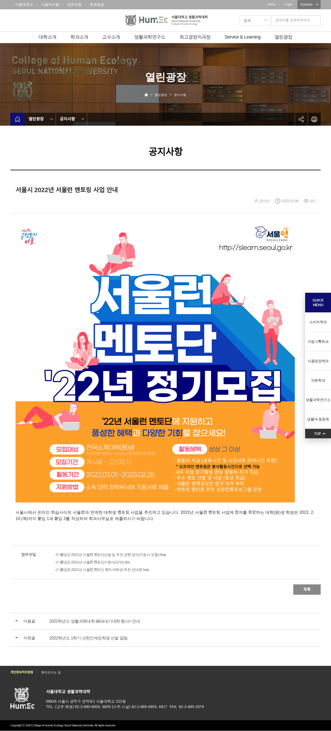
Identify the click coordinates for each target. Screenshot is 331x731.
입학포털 (74, 4)
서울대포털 (50, 4)
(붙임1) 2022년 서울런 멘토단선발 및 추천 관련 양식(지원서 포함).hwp (112, 555)
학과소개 (79, 37)
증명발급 (97, 4)
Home (271, 4)
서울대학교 (24, 4)
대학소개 (47, 37)
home (17, 119)
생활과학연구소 (150, 37)
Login (288, 4)
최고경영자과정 (195, 37)
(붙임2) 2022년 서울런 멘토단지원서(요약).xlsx (94, 562)
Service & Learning (243, 37)
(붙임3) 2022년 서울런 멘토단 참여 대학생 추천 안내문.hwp (104, 570)
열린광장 (283, 37)
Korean (306, 4)
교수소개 (111, 37)
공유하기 (301, 119)
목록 (307, 589)
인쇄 (314, 119)
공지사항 (180, 95)
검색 (247, 20)
